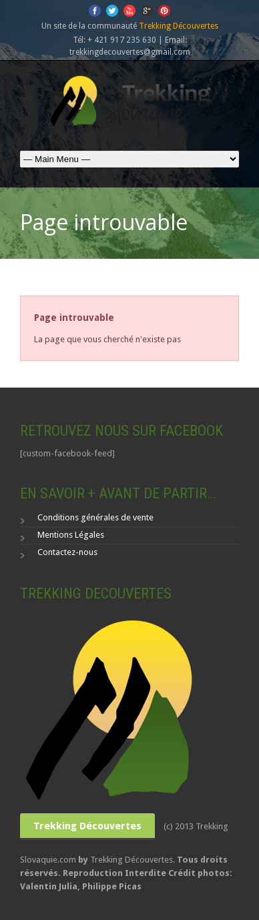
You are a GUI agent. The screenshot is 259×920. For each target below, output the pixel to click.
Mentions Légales (70, 535)
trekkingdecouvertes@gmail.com (129, 52)
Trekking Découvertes (178, 26)
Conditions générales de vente (95, 517)
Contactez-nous (67, 552)
